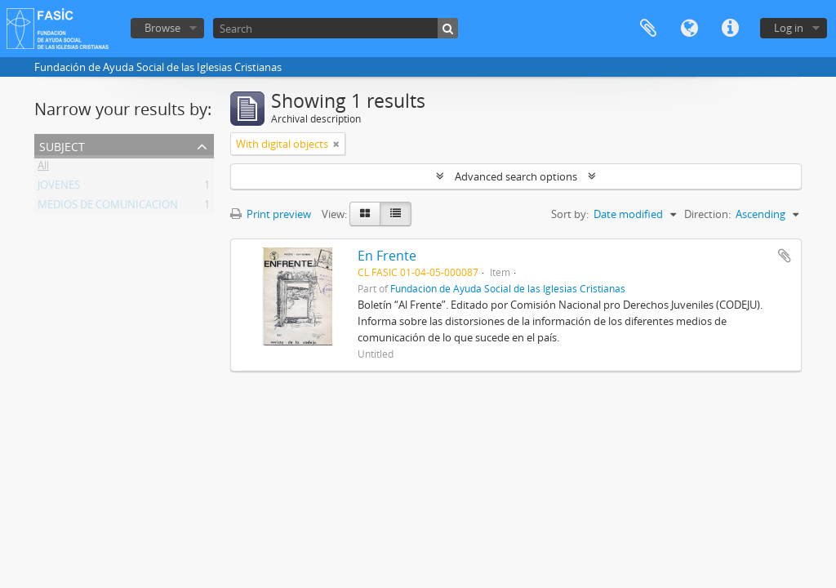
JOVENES (59, 187)
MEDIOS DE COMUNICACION (108, 207)
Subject (62, 145)
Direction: (707, 214)
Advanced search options (516, 176)
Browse (162, 27)
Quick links (729, 28)
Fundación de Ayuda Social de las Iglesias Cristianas (507, 288)
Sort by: (570, 214)
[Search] (335, 28)
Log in (788, 27)
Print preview (270, 214)
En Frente (387, 256)
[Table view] (395, 214)
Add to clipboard (784, 255)
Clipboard (648, 28)
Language (689, 28)
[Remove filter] (336, 144)
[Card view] (364, 214)
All (43, 168)
